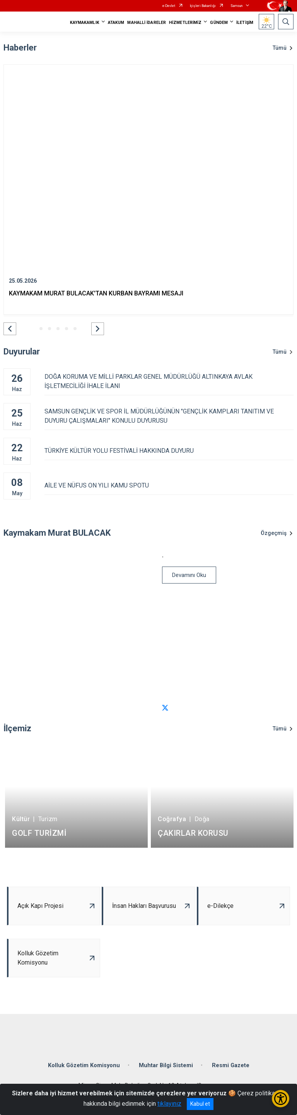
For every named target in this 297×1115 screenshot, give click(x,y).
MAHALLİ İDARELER (146, 22)
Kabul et (200, 1104)
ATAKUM (116, 22)
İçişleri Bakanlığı (203, 6)
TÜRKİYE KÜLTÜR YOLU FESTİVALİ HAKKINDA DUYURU (169, 450)
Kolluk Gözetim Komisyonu (84, 1065)
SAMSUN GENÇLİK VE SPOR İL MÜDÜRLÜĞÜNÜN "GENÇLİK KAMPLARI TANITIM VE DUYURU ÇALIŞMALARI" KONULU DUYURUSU (169, 416)
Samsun (236, 6)
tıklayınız (169, 1103)
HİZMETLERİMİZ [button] (185, 22)
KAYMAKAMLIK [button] (84, 22)
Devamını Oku (189, 575)
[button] (9, 328)
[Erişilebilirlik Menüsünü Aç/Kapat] (280, 1098)
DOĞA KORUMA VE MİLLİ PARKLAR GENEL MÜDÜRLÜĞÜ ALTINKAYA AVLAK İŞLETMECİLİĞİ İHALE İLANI (169, 381)
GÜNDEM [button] (219, 22)
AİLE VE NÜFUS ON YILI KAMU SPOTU (169, 485)
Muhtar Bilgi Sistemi (166, 1065)
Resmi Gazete (230, 1065)
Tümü (280, 48)
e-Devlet (168, 6)
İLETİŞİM (244, 22)
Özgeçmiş (274, 533)
